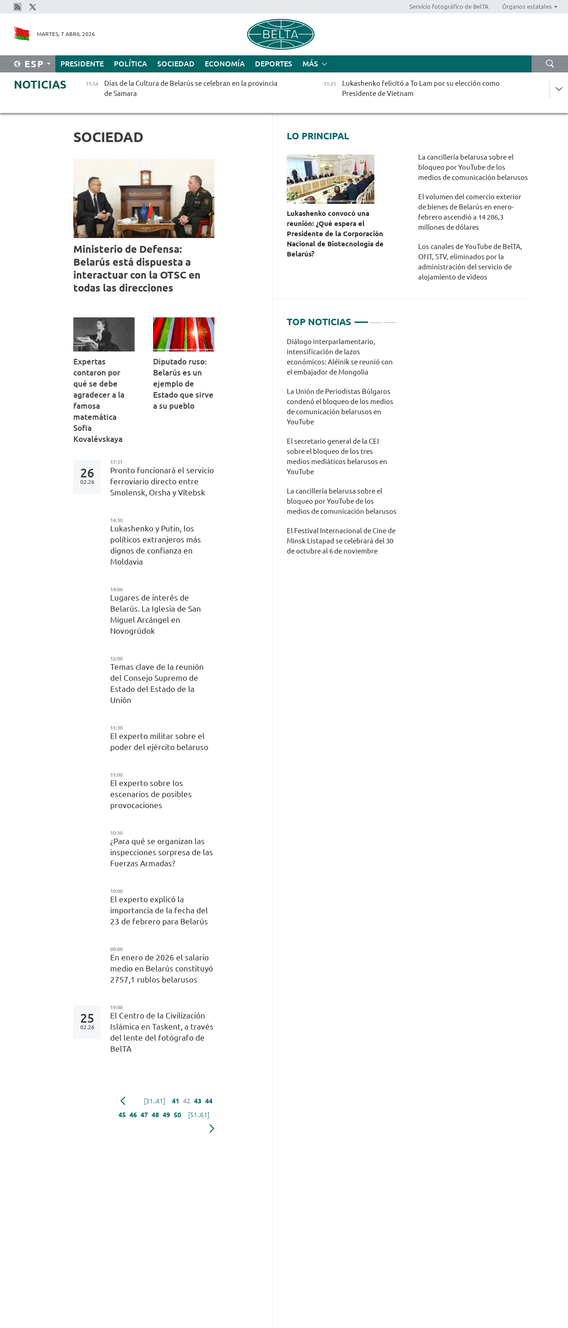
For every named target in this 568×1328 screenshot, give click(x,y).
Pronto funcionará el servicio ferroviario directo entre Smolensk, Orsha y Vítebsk (162, 481)
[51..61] (198, 1115)
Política (130, 64)
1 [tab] (361, 318)
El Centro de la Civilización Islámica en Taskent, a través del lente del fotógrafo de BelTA (161, 1032)
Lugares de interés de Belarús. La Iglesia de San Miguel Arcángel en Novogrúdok (155, 614)
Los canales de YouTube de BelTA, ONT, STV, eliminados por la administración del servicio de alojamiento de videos (470, 262)
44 (209, 1101)
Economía (225, 64)
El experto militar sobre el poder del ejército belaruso (162, 741)
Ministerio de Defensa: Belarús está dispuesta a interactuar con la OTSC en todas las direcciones (137, 268)
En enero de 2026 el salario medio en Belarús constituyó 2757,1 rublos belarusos (161, 968)
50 (177, 1115)
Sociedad (176, 64)
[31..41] (154, 1101)
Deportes (273, 64)
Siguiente (211, 1129)
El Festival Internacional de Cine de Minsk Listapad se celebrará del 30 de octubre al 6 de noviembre (341, 541)
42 (186, 1101)
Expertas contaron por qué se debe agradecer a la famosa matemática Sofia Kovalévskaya (98, 400)
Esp (34, 64)
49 (166, 1115)
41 (175, 1101)
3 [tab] (390, 318)
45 (122, 1115)
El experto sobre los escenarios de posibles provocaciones (151, 794)
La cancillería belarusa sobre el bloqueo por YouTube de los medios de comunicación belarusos (473, 167)
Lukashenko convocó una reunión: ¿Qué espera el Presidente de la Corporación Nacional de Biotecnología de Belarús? (335, 233)
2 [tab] (375, 318)
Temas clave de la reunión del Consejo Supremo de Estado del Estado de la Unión (157, 683)
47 (144, 1115)
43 (197, 1101)
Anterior (122, 1101)
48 (155, 1115)
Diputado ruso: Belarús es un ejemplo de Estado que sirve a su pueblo (183, 383)
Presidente (82, 64)
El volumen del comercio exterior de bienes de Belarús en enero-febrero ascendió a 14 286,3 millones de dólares (469, 212)
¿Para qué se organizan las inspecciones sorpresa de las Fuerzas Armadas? (161, 852)
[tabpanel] (342, 451)
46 (133, 1115)
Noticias (40, 84)
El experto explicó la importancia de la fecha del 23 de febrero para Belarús (161, 910)
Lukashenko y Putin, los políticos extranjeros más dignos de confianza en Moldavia (155, 545)
